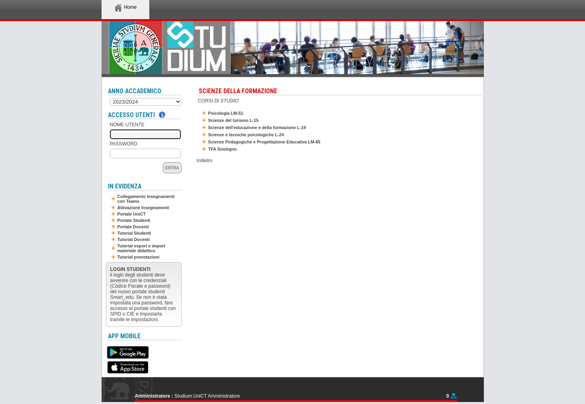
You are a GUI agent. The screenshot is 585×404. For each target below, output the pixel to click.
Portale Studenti (134, 220)
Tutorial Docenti (133, 239)
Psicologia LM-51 (225, 113)
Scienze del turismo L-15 (233, 120)
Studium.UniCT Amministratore (207, 396)
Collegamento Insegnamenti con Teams (146, 199)
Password (123, 144)
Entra (172, 168)
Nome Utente (127, 124)
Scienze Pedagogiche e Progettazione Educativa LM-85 (264, 141)
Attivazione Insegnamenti (143, 207)
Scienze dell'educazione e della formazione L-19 (257, 127)
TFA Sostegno (222, 149)
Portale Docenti (133, 226)
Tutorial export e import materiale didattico (141, 248)
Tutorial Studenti (134, 233)
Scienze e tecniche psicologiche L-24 (246, 134)
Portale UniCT (131, 214)
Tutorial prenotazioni (138, 257)
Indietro (205, 160)
